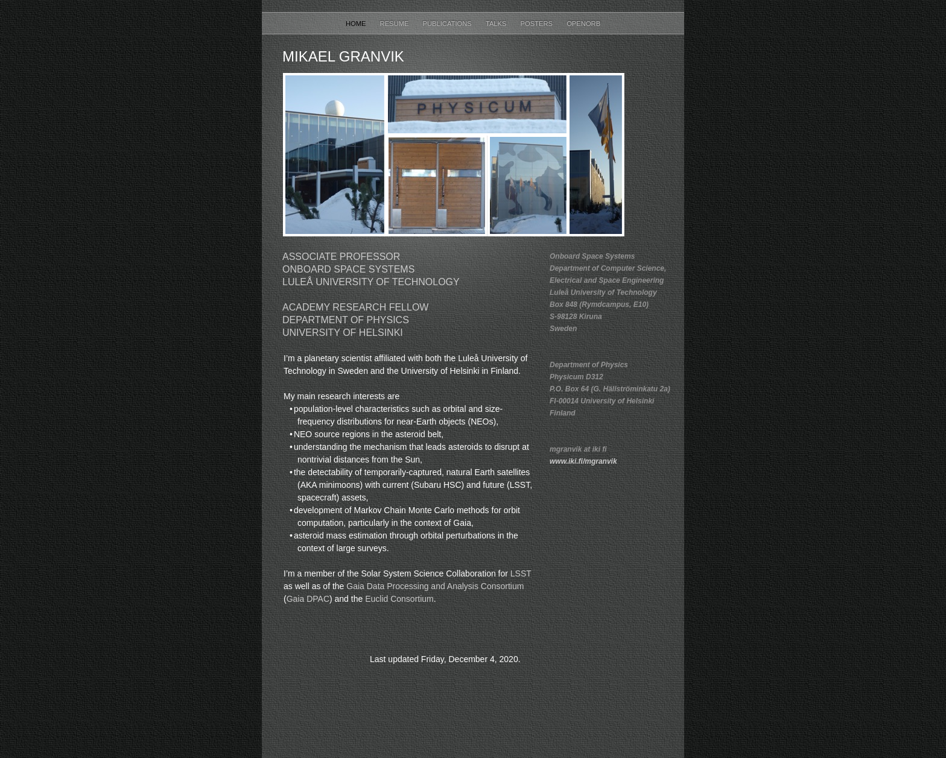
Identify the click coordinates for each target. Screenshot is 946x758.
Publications (448, 23)
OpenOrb (583, 23)
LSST (521, 573)
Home (357, 23)
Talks (497, 23)
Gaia (355, 586)
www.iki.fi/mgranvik (583, 461)
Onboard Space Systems (348, 269)
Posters (538, 23)
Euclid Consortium (399, 599)
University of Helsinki (342, 332)
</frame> (443, 717)
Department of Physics (345, 320)
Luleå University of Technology (371, 282)
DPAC (317, 599)
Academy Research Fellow (355, 307)
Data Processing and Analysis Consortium (445, 586)
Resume (395, 23)
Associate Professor (341, 256)
